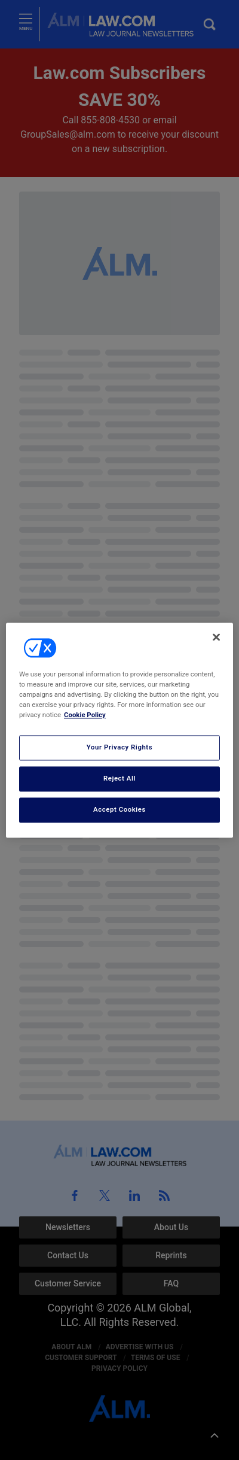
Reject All (119, 778)
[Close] (216, 637)
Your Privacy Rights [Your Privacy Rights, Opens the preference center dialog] (119, 747)
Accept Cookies (119, 809)
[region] (119, 730)
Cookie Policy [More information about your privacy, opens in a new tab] (85, 715)
